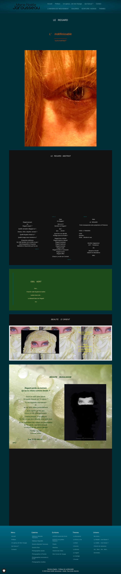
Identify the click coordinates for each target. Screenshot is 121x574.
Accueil (49, 4)
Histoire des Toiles (58, 551)
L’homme (76, 546)
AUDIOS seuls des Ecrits (60, 536)
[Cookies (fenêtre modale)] (4, 571)
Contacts (14, 549)
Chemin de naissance (100, 546)
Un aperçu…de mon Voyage (72, 4)
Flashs (54, 544)
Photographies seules (38, 551)
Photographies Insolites (39, 562)
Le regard (76, 552)
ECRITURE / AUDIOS (89, 8)
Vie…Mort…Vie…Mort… (101, 549)
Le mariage (76, 556)
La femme (76, 549)
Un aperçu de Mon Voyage (19, 543)
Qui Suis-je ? (89, 4)
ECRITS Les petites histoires (58, 540)
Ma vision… (97, 536)
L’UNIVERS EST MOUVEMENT (58, 8)
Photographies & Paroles (39, 554)
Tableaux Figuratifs (37, 541)
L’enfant (75, 543)
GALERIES (75, 8)
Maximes (55, 547)
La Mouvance (77, 536)
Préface (57, 4)
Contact (98, 4)
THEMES (102, 8)
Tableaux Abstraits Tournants (37, 537)
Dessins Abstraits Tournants (40, 544)
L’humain (75, 559)
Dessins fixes (36, 547)
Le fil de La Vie (77, 539)
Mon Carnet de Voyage (59, 554)
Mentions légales (52, 569)
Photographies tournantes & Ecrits (40, 558)
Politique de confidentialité (66, 569)
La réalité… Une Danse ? (101, 543)
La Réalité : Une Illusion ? (101, 539)
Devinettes (97, 552)
